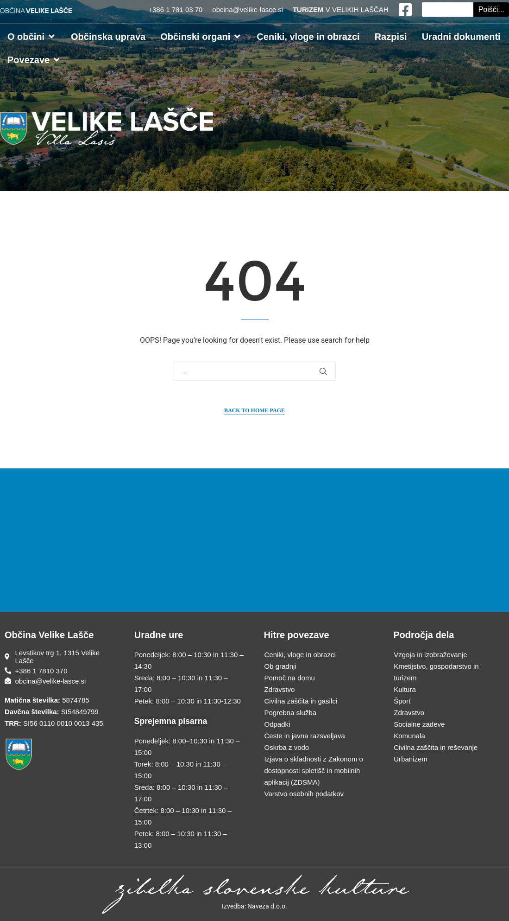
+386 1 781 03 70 (176, 9)
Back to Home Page (254, 410)
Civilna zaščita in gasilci (301, 701)
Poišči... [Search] (491, 9)
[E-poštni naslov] (60, 681)
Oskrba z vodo (286, 747)
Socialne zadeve (419, 724)
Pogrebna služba (290, 712)
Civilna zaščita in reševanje (436, 747)
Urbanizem (410, 759)
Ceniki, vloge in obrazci (300, 655)
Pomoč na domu (289, 678)
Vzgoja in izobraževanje (430, 655)
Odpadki (277, 724)
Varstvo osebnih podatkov (304, 794)
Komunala (409, 736)
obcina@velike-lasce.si (247, 9)
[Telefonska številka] (60, 671)
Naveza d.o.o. (267, 906)
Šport (402, 701)
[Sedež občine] (60, 657)
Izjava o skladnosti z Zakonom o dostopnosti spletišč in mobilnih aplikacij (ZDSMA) (313, 770)
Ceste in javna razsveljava (304, 736)
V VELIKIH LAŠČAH (341, 9)
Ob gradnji (280, 666)
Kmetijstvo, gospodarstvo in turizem (436, 672)
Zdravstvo (279, 689)
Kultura (405, 689)
